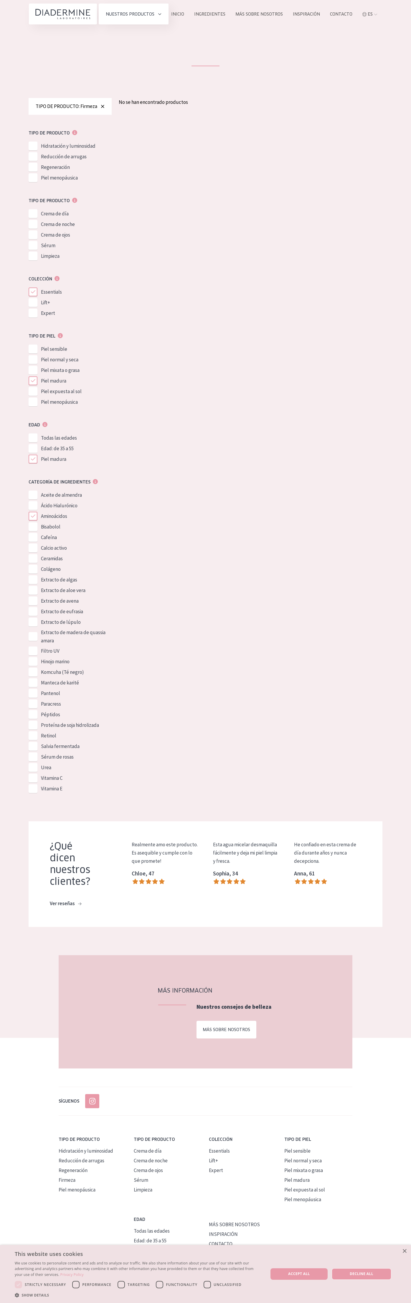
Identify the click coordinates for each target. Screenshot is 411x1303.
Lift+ (45, 303)
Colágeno (51, 569)
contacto (341, 14)
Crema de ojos (55, 235)
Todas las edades (59, 438)
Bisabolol (50, 527)
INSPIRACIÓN (306, 14)
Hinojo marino (55, 662)
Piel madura (53, 381)
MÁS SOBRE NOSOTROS (259, 14)
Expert (48, 313)
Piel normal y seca (59, 360)
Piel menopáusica (59, 178)
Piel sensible (54, 349)
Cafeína (49, 538)
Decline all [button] (361, 1273)
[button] (138, 1295)
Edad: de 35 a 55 (57, 449)
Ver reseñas (65, 904)
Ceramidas (52, 559)
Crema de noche (58, 225)
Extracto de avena (60, 601)
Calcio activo (54, 548)
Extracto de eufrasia (62, 612)
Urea (46, 768)
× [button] (404, 1251)
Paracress (51, 704)
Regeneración (55, 167)
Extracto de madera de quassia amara (73, 637)
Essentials (51, 292)
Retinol (48, 736)
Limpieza (50, 256)
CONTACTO (220, 1244)
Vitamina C (51, 778)
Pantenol (50, 694)
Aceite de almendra (61, 495)
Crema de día (55, 214)
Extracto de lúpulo (61, 622)
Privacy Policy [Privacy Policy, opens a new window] (72, 1274)
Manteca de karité (60, 683)
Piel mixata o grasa (60, 371)
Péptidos (50, 715)
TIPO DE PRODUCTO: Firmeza (70, 106)
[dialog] (205, 1274)
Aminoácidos (54, 516)
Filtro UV (50, 651)
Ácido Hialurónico (59, 506)
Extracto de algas (59, 580)
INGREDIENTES (209, 14)
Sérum (48, 246)
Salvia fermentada (60, 747)
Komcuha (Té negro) (62, 672)
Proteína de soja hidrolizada (70, 725)
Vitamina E (51, 789)
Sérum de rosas (57, 757)
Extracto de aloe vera (63, 591)
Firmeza (67, 1180)
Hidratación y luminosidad (68, 146)
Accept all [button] (299, 1273)
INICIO (177, 14)
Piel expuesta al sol (61, 392)
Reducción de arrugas (64, 157)
